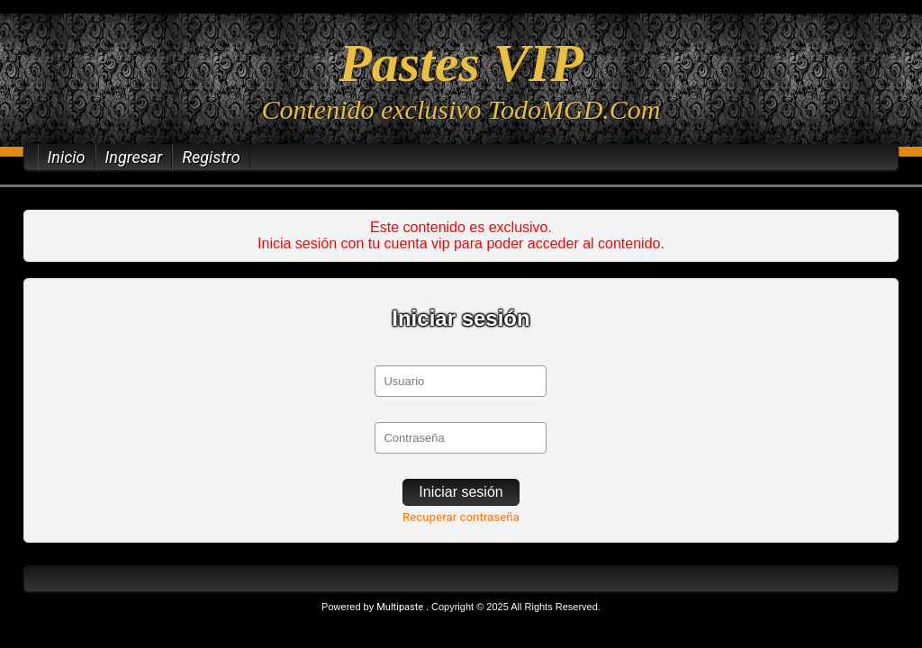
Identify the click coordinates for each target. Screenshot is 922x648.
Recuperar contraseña (461, 517)
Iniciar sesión (460, 492)
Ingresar (134, 157)
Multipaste (401, 607)
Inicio (67, 157)
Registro (211, 157)
